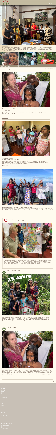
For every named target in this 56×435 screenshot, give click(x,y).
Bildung (2, 392)
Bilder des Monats (3, 402)
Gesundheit (2, 391)
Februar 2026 (5, 46)
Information (4, 386)
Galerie (2, 403)
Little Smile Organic (3, 410)
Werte (1, 394)
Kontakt (3, 412)
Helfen (2, 405)
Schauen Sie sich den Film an (7, 378)
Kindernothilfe (3, 390)
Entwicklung (4, 397)
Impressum (53, 433)
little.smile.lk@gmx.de (6, 421)
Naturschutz (2, 393)
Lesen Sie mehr (5, 118)
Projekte (3, 388)
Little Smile (6, 2)
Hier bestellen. (39, 52)
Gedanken (2, 401)
